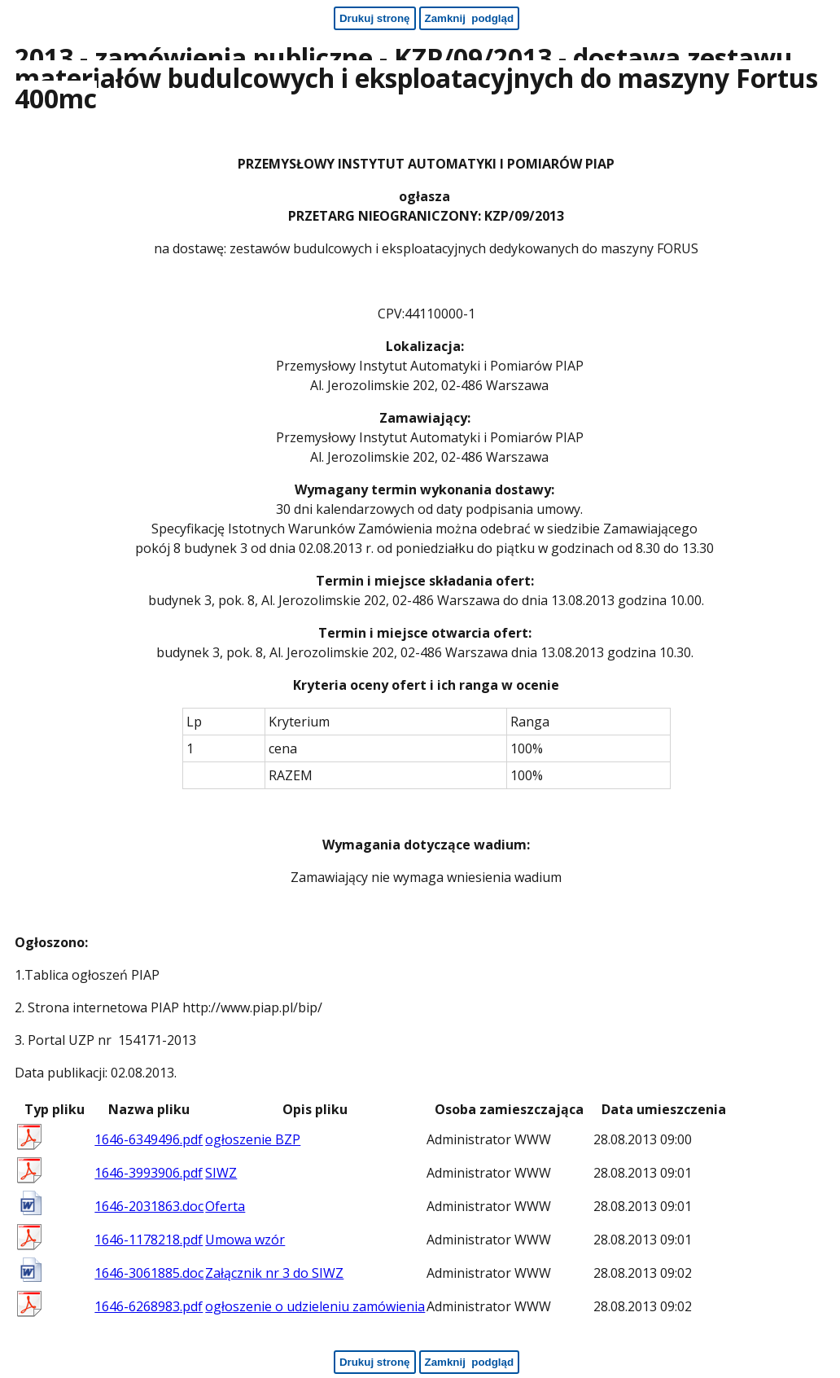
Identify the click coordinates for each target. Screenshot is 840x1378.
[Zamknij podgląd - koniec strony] (469, 1362)
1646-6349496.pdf (148, 1139)
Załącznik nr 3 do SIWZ (274, 1273)
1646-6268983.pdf (148, 1306)
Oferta (225, 1206)
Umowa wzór (245, 1240)
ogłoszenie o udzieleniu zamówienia (315, 1306)
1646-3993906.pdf (148, 1173)
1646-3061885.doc (148, 1273)
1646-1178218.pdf (148, 1240)
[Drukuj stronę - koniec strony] (375, 1362)
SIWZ (221, 1173)
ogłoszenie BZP (252, 1139)
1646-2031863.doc (148, 1206)
